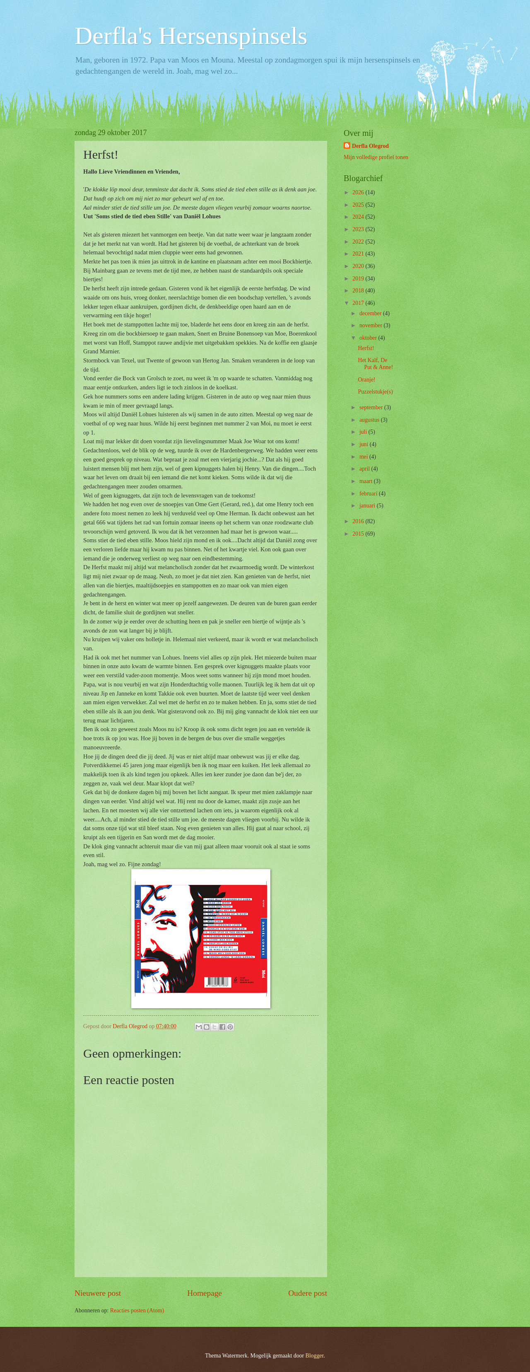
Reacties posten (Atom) (137, 1310)
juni (364, 444)
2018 (358, 290)
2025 (358, 205)
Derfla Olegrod (370, 146)
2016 (358, 521)
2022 (358, 242)
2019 (358, 278)
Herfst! (366, 348)
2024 (358, 217)
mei (364, 457)
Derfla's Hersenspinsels (191, 35)
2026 (358, 192)
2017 (358, 303)
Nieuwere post (98, 1293)
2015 (358, 534)
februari (369, 493)
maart (366, 481)
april (365, 469)
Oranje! (366, 380)
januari (368, 505)
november (371, 325)
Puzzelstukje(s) (375, 392)
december (371, 313)
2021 (358, 254)
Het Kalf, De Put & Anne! (375, 363)
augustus (370, 420)
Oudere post (307, 1293)
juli (364, 432)
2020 (358, 266)
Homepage (204, 1293)
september (371, 407)
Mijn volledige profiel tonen (376, 157)
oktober (368, 338)
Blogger (315, 1356)
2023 (358, 229)
